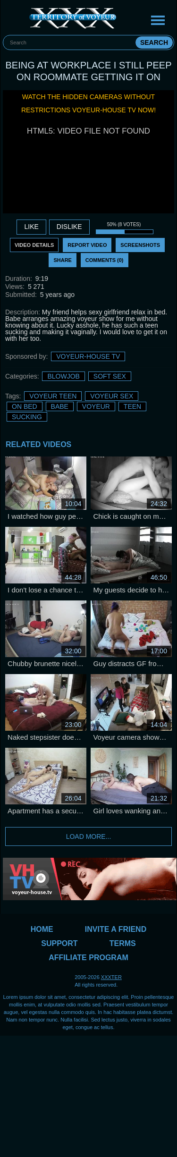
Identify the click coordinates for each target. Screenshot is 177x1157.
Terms (123, 943)
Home (42, 929)
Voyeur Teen (52, 396)
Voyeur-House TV (88, 356)
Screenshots (140, 245)
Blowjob (63, 376)
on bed (24, 406)
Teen (132, 406)
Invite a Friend (115, 929)
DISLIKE (69, 226)
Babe (59, 406)
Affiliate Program (88, 958)
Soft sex (109, 376)
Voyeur (96, 406)
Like (31, 226)
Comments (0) (104, 260)
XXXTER (111, 977)
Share (62, 260)
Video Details (34, 245)
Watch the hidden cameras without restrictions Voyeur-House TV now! (88, 103)
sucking (27, 417)
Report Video (87, 245)
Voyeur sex (111, 396)
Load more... (88, 836)
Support (59, 943)
